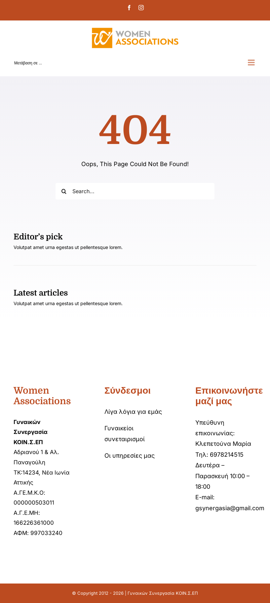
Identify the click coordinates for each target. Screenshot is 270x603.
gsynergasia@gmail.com (229, 508)
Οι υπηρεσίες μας (129, 455)
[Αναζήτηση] (64, 191)
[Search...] (135, 191)
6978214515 (227, 454)
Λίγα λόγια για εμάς (133, 411)
